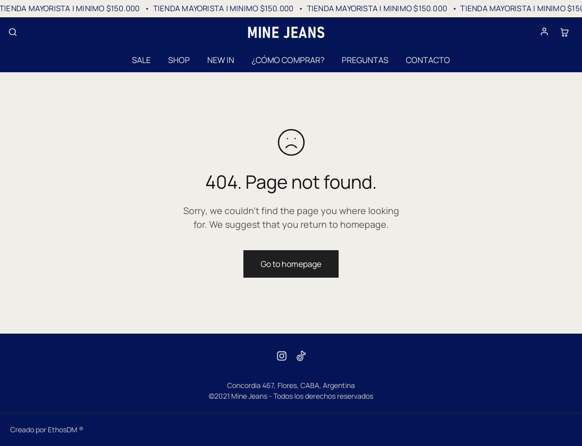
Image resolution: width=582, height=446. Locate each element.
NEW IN (220, 60)
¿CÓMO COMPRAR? (288, 60)
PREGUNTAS (365, 60)
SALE (141, 60)
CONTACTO (428, 60)
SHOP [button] (179, 60)
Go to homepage (291, 264)
